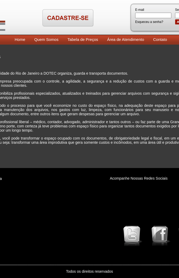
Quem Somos (46, 39)
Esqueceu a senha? (149, 22)
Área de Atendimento (125, 39)
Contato (160, 39)
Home (20, 39)
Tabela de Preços (83, 39)
